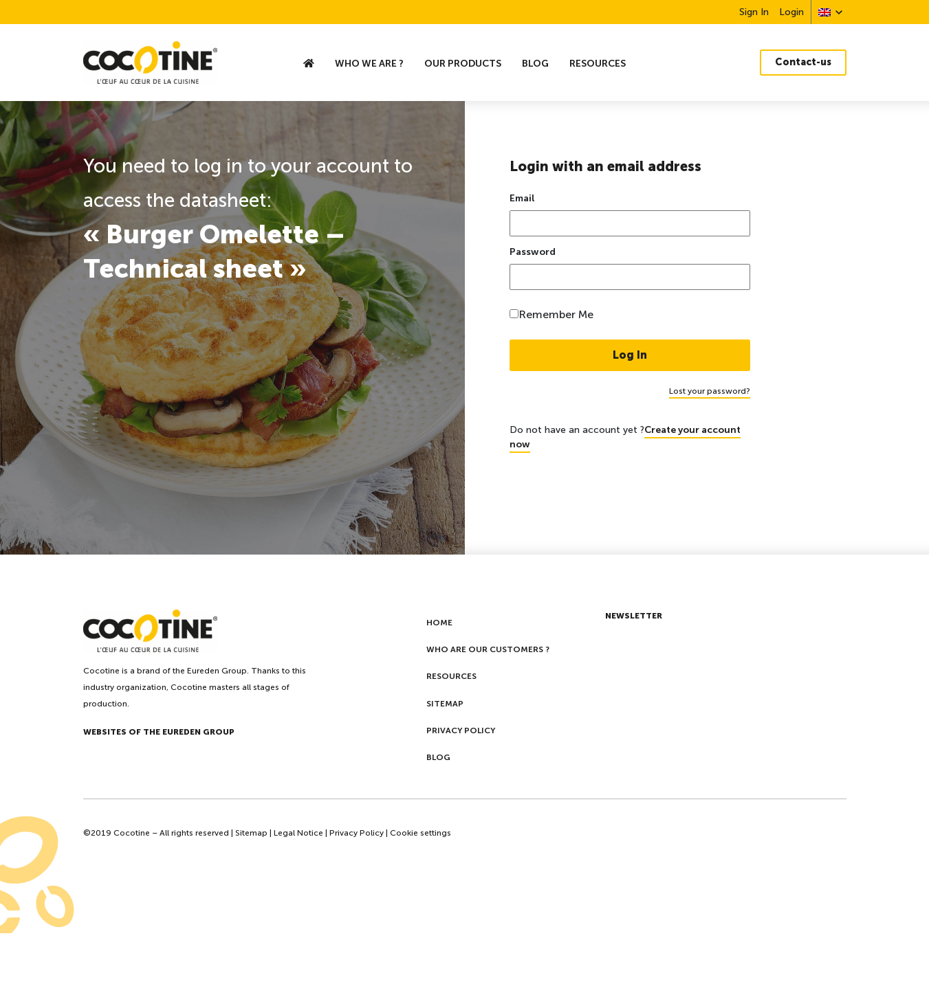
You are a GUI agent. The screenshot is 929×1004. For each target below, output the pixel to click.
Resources (597, 63)
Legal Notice (298, 833)
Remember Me (555, 314)
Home (439, 622)
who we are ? (369, 63)
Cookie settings (420, 833)
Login (791, 12)
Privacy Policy (356, 833)
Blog (535, 63)
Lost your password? (709, 391)
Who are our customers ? (487, 649)
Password (533, 252)
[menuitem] (824, 12)
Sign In (754, 12)
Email (522, 198)
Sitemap (444, 704)
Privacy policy (460, 730)
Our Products (462, 63)
